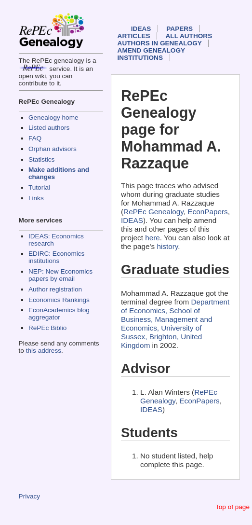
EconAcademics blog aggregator (59, 313)
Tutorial (39, 187)
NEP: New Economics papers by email (60, 275)
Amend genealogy (151, 50)
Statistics (41, 159)
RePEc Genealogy (153, 211)
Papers (179, 28)
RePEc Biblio (47, 328)
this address (43, 350)
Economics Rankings (59, 300)
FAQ (34, 138)
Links (36, 198)
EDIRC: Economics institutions (56, 257)
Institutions (140, 57)
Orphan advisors (52, 148)
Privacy (29, 496)
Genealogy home (53, 117)
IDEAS (141, 28)
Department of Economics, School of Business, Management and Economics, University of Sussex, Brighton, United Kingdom (175, 323)
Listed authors (48, 127)
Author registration (55, 289)
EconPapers (207, 211)
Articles (134, 36)
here (152, 238)
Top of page (232, 507)
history (167, 246)
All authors (189, 36)
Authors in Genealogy (160, 43)
